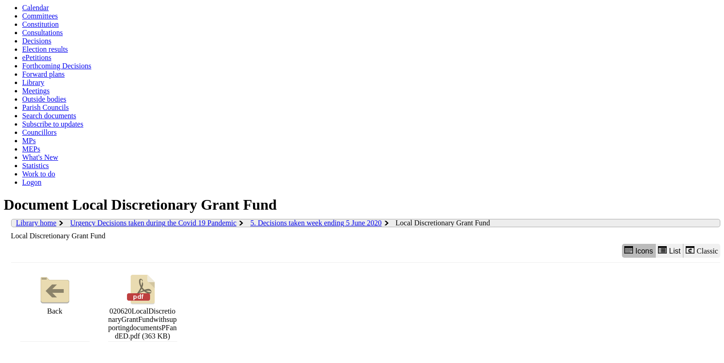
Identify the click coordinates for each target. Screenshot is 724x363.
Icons (638, 250)
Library (33, 82)
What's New (40, 157)
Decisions (36, 41)
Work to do (38, 174)
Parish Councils (45, 107)
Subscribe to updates (52, 124)
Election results (45, 49)
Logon (32, 182)
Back (54, 293)
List (669, 250)
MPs (29, 141)
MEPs (31, 149)
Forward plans (43, 74)
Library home (36, 223)
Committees (40, 16)
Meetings (36, 91)
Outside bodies (44, 99)
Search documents (49, 116)
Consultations (42, 32)
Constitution (40, 24)
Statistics (35, 165)
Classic (702, 250)
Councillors (39, 132)
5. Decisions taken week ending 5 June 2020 (315, 223)
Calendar (35, 8)
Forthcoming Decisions (56, 66)
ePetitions (36, 57)
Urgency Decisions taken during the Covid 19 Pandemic (153, 223)
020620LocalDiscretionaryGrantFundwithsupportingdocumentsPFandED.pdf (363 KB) (142, 306)
